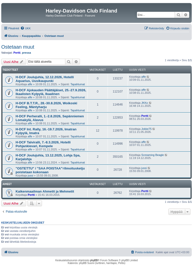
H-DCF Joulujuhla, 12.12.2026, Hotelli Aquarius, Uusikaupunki (45, 79)
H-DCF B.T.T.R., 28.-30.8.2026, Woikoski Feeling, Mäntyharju (46, 105)
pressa (26, 52)
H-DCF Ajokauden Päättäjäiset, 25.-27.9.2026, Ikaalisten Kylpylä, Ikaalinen (51, 92)
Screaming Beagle (152, 154)
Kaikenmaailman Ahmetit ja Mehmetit (45, 191)
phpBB (94, 260)
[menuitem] (25, 28)
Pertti (16, 52)
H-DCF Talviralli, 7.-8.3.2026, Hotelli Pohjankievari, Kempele (43, 144)
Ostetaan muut (17, 47)
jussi (30, 175)
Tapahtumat (77, 84)
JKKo (144, 102)
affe (30, 84)
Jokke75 (146, 128)
